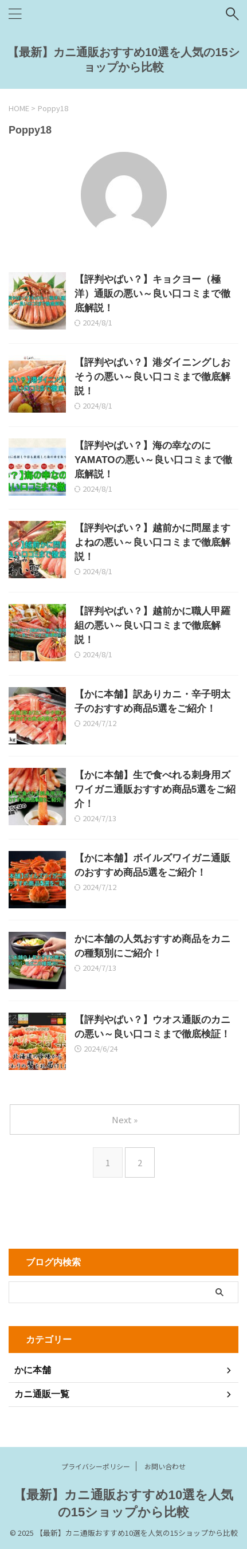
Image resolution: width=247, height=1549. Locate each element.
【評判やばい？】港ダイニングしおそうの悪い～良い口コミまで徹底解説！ (152, 377)
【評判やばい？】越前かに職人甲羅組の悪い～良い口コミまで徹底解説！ (152, 625)
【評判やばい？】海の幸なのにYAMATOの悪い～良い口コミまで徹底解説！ (153, 460)
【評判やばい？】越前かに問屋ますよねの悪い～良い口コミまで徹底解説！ (152, 542)
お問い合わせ (165, 1466)
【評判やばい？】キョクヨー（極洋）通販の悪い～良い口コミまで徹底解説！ (152, 293)
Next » (125, 1119)
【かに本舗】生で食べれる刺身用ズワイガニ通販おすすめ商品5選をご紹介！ (155, 789)
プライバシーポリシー (95, 1466)
